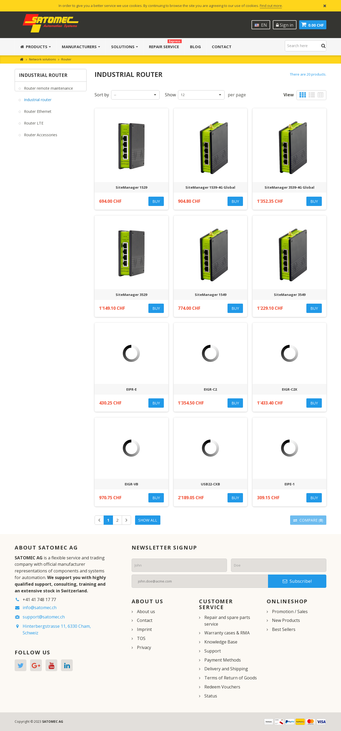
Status (210, 696)
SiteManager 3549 (289, 294)
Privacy (144, 647)
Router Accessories (40, 138)
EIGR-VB (131, 484)
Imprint (144, 629)
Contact (144, 620)
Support (212, 651)
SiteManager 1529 (131, 187)
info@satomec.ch (39, 607)
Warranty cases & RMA (227, 633)
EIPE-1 (290, 484)
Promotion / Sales (290, 611)
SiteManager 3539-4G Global (289, 187)
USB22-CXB (210, 484)
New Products (286, 620)
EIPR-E (131, 389)
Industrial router (37, 103)
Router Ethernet (37, 114)
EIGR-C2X (289, 389)
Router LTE (33, 126)
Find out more (271, 5)
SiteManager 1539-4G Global (210, 187)
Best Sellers (283, 629)
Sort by (102, 95)
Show (170, 95)
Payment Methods (222, 660)
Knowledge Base (220, 642)
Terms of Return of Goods (230, 678)
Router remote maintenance (48, 91)
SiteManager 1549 (210, 294)
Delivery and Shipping (226, 669)
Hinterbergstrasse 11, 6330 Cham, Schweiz (57, 629)
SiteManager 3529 (131, 294)
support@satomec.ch (44, 617)
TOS (141, 638)
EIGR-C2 (210, 389)
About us (146, 611)
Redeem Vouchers (222, 687)
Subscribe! (297, 581)
